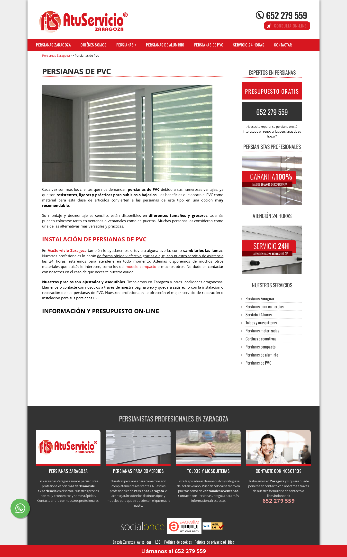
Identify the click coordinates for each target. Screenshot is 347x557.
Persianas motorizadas (262, 331)
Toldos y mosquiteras (261, 323)
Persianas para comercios (265, 306)
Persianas (125, 45)
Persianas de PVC (208, 45)
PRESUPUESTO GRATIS (272, 91)
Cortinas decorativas (261, 339)
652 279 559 (286, 15)
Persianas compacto (261, 347)
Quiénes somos (94, 45)
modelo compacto (141, 266)
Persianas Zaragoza (53, 45)
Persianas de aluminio (165, 45)
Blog (231, 542)
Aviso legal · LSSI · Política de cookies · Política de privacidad (181, 542)
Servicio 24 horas (249, 45)
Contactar (283, 45)
